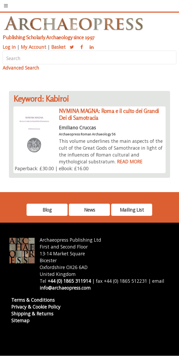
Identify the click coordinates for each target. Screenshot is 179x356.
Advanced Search (21, 68)
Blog (47, 210)
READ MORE (129, 161)
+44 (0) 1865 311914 (69, 281)
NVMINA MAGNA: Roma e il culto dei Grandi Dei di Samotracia (109, 114)
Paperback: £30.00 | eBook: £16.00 (52, 168)
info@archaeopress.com (65, 288)
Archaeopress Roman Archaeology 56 (87, 134)
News (89, 210)
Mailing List (132, 210)
